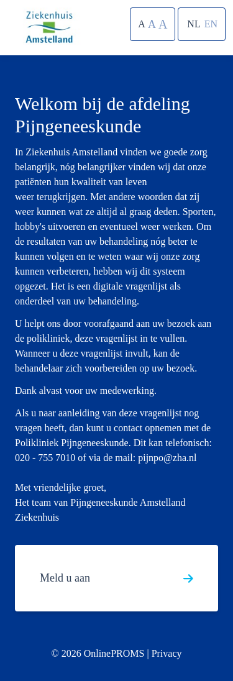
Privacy (167, 653)
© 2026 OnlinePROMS (97, 653)
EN (210, 24)
